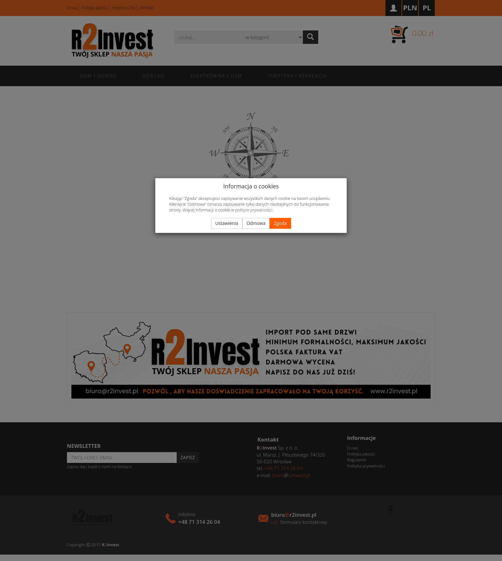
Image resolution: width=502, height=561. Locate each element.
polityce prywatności (253, 210)
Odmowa (256, 223)
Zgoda (280, 223)
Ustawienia (226, 223)
